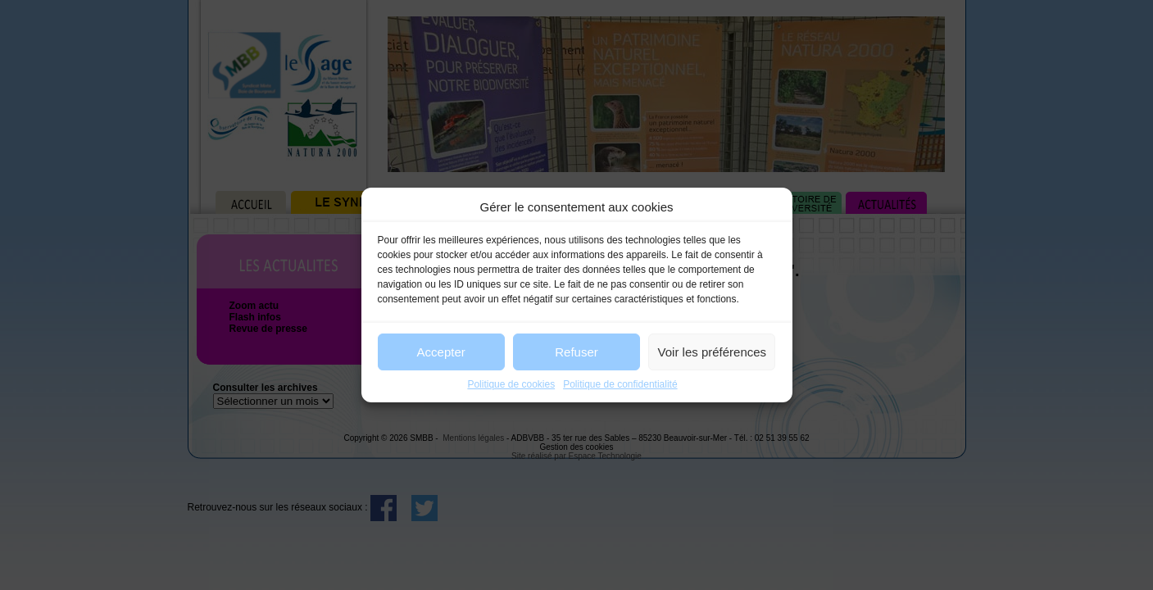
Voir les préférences (712, 352)
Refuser (576, 352)
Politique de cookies (511, 384)
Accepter (441, 352)
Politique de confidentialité (620, 384)
